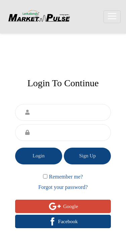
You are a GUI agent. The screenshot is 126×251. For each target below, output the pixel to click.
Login (39, 155)
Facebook (63, 221)
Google (63, 206)
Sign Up (87, 155)
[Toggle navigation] (112, 16)
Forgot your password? (63, 187)
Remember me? (66, 177)
